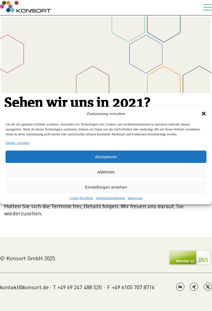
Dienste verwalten (18, 143)
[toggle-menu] (207, 7)
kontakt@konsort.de (24, 288)
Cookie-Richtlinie (81, 198)
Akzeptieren (106, 156)
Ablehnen (106, 172)
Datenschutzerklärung (110, 198)
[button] (203, 113)
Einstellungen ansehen (106, 187)
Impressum (135, 198)
